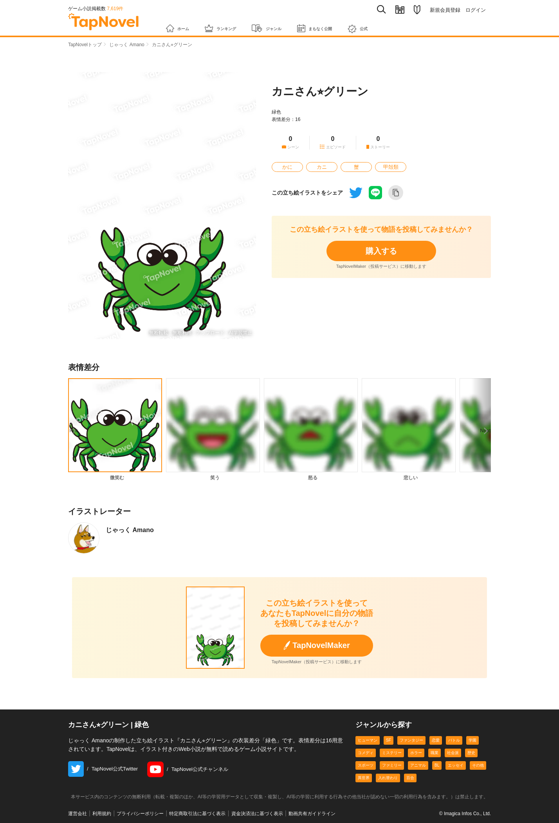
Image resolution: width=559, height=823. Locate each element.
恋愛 (436, 740)
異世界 (364, 778)
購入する (381, 251)
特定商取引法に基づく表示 (197, 813)
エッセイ (455, 765)
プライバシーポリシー (140, 813)
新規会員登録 (445, 10)
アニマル (418, 765)
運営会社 (77, 813)
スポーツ (365, 765)
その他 (478, 765)
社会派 (453, 753)
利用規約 (101, 813)
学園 (472, 740)
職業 (434, 753)
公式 (402, 24)
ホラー (416, 753)
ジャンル (290, 24)
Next (491, 425)
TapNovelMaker (316, 645)
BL (437, 765)
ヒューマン (367, 740)
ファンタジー (411, 740)
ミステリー (392, 753)
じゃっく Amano (126, 44)
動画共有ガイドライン (312, 813)
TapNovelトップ (85, 44)
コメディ (365, 753)
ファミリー (392, 765)
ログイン (475, 10)
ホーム (181, 24)
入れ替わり (388, 778)
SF (388, 740)
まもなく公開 (349, 24)
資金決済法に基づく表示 (257, 813)
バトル (454, 740)
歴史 (471, 753)
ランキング (233, 24)
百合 (410, 778)
